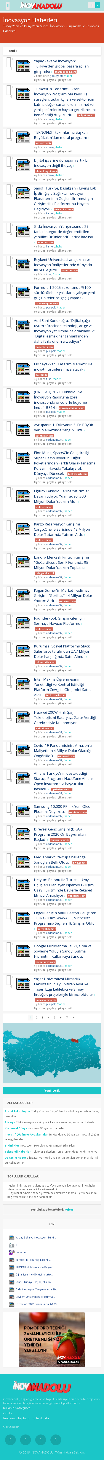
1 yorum (39, 581)
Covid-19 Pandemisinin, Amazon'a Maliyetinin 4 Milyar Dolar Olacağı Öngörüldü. (63, 750)
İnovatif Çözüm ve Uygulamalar (26, 1134)
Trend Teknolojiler (17, 1111)
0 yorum (39, 80)
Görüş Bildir (11, 1427)
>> (73, 1017)
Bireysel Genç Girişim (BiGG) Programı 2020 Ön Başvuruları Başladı (60, 834)
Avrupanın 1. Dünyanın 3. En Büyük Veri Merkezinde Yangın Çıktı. (63, 427)
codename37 (54, 439)
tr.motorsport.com (47, 303)
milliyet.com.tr (86, 115)
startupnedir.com (65, 71)
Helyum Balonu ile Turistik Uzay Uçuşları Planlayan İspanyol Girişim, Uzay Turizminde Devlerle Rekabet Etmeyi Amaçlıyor (64, 887)
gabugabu (56, 75)
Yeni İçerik (52, 1090)
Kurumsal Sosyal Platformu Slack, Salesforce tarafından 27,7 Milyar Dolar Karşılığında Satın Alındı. (62, 651)
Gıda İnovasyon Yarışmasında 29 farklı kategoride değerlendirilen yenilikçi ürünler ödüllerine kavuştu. (64, 231)
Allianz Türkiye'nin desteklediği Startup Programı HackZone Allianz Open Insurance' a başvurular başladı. (63, 781)
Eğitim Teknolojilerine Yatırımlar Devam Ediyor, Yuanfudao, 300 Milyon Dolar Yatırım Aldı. (61, 496)
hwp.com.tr (79, 862)
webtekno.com (44, 728)
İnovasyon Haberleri (30, 20)
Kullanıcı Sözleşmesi (17, 1408)
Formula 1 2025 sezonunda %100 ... (37, 1304)
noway (50, 119)
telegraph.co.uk (45, 573)
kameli (50, 213)
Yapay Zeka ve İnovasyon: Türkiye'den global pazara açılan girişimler (61, 66)
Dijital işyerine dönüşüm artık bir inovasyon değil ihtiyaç (62, 163)
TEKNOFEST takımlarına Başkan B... (37, 1267)
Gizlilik (7, 1413)
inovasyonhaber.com (71, 408)
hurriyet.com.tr (60, 840)
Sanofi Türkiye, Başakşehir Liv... (34, 1282)
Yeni (12, 51)
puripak (51, 307)
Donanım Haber (15, 1158)
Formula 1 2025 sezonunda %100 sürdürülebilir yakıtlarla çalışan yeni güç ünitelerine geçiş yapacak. (64, 292)
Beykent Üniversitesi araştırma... (35, 1297)
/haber (68, 75)
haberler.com (45, 242)
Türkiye (10, 1122)
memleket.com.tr (46, 1000)
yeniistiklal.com (63, 209)
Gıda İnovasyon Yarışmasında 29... (37, 1289)
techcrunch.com (77, 473)
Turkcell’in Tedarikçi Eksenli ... (33, 1260)
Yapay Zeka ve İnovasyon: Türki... (36, 1237)
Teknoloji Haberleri (18, 1151)
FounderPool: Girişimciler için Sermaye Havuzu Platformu (59, 621)
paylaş (51, 80)
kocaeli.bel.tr (43, 143)
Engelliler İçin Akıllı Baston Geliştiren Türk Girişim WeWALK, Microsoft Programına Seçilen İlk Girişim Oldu (65, 918)
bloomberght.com (46, 171)
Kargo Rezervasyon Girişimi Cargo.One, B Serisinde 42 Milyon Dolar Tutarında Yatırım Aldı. (62, 529)
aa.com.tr (41, 374)
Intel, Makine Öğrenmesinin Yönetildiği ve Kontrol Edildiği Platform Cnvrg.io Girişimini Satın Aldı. (62, 687)
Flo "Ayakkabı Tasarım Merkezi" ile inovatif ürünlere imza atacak (63, 366)
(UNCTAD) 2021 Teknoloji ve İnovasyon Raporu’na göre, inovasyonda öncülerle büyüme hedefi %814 (60, 399)
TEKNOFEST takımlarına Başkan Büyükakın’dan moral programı (61, 135)
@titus (69, 1209)
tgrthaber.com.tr (61, 789)
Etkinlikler (12, 1145)
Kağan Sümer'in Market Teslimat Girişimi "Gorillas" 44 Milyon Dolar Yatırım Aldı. (63, 595)
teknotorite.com (45, 662)
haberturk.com (44, 347)
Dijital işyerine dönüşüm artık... (34, 1274)
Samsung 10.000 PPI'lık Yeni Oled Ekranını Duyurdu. (62, 809)
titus (48, 274)
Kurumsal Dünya (16, 1128)
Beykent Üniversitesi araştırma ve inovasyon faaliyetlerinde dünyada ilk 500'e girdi (63, 264)
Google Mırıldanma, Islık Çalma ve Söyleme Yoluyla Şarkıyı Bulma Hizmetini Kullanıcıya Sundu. (62, 951)
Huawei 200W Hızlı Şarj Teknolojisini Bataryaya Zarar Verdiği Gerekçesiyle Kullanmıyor (65, 717)
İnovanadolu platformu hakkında (26, 1418)
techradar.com (44, 435)
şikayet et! (65, 80)
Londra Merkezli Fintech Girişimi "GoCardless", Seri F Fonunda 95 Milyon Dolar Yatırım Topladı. (61, 562)
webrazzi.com (44, 507)
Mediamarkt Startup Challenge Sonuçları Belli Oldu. (60, 859)
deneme (21, 1252)
